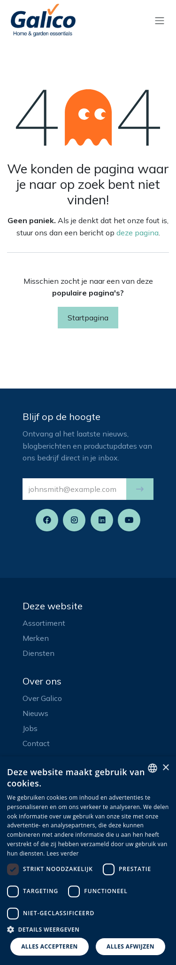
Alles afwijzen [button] (130, 946)
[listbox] (152, 768)
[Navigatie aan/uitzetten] (159, 20)
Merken (36, 638)
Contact (36, 743)
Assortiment (44, 623)
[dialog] (88, 860)
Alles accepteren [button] (49, 946)
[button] (139, 489)
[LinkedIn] (102, 520)
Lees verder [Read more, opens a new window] (62, 853)
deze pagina (137, 232)
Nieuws (35, 713)
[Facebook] (47, 520)
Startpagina (88, 317)
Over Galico (42, 698)
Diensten (38, 653)
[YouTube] (129, 520)
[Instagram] (74, 520)
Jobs (30, 728)
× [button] (165, 767)
